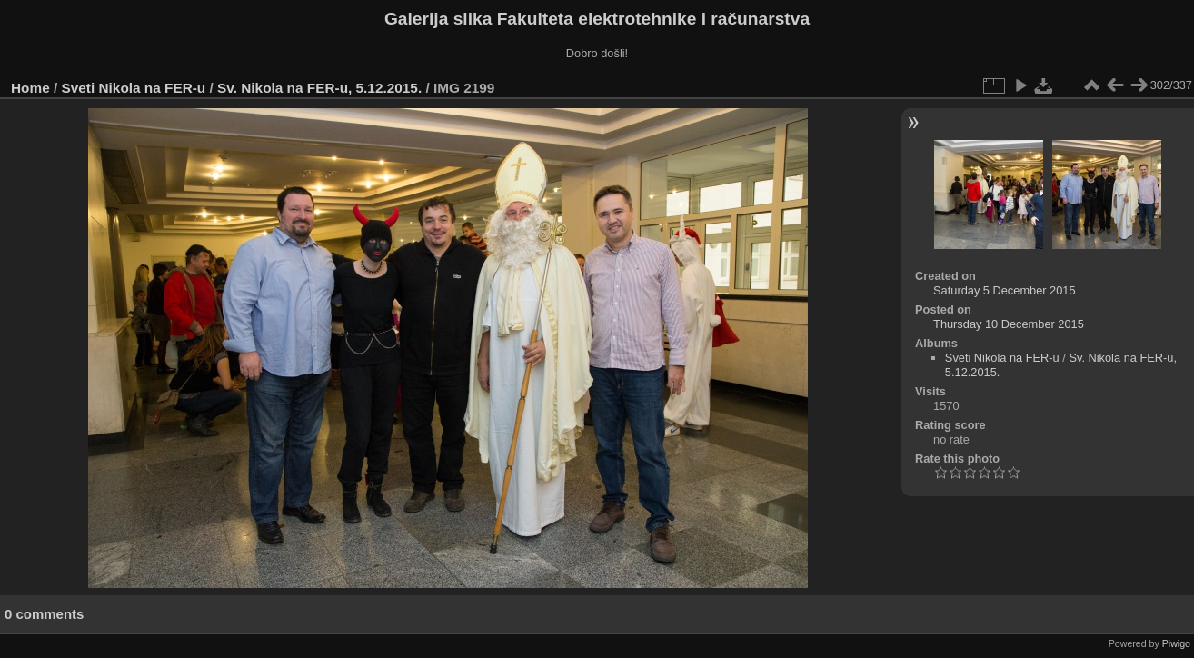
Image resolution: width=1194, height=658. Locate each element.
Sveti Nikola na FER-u (134, 87)
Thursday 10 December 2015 (1008, 324)
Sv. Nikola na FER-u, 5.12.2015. (319, 87)
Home (30, 87)
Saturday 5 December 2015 (1004, 290)
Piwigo (1176, 643)
